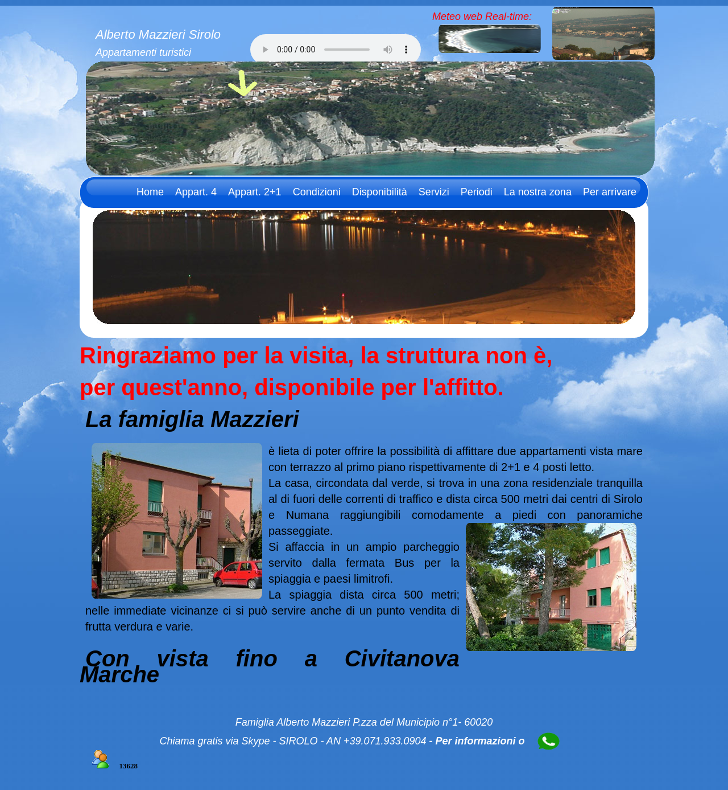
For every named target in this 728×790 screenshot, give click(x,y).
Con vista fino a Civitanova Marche (270, 666)
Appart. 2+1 (255, 192)
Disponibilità (379, 192)
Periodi (477, 192)
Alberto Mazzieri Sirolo (158, 34)
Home (150, 192)
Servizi (434, 192)
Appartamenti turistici (143, 52)
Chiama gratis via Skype (214, 741)
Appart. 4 (196, 192)
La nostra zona (538, 192)
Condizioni (317, 192)
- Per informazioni (472, 741)
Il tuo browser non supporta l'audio (335, 49)
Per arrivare (609, 192)
